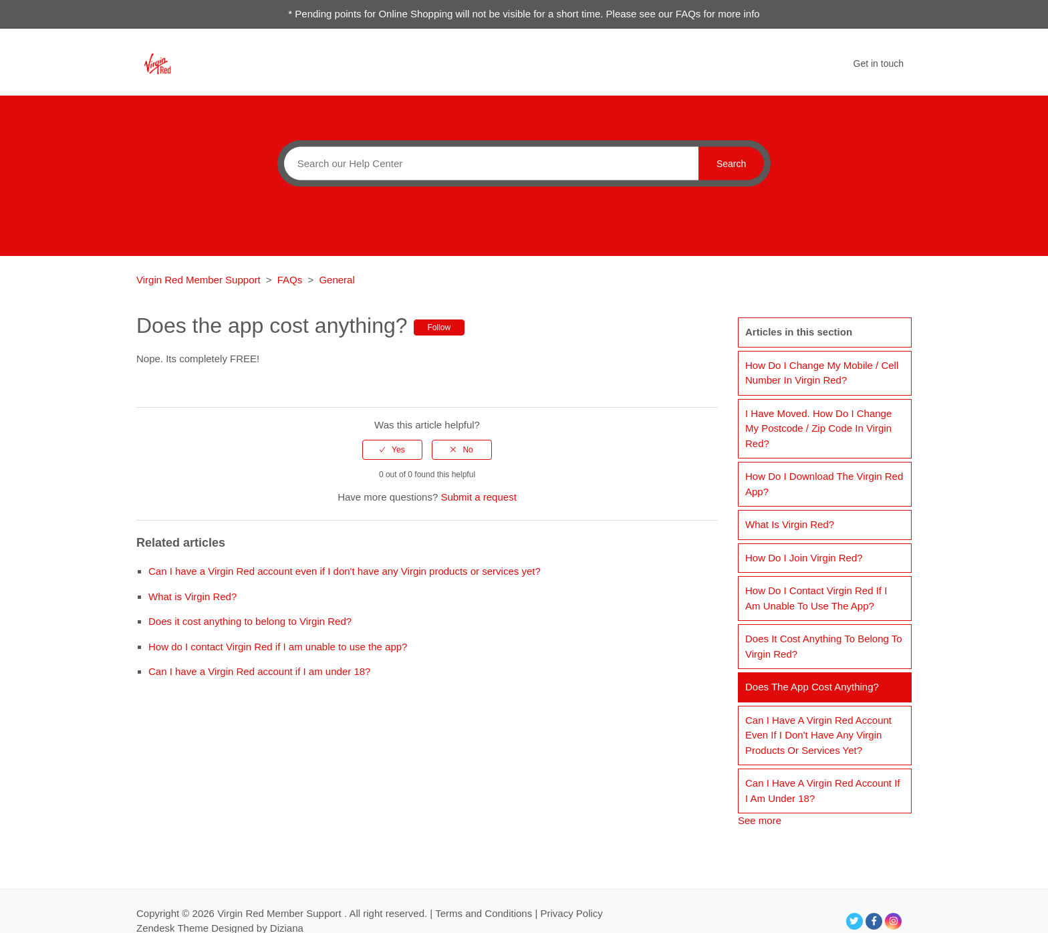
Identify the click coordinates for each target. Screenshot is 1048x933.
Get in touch (879, 63)
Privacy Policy (571, 913)
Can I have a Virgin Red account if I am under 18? (259, 671)
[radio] (392, 450)
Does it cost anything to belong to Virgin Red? (250, 621)
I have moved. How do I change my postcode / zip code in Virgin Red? (818, 428)
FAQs (290, 279)
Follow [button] (439, 327)
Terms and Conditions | (487, 913)
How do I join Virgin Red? (804, 557)
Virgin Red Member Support (199, 279)
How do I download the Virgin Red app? (824, 484)
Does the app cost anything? (812, 686)
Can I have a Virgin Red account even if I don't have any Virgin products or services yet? (344, 571)
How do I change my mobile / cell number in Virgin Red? (821, 373)
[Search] (487, 163)
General (336, 279)
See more (759, 820)
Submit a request (478, 497)
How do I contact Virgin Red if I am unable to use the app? (277, 646)
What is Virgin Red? (192, 596)
